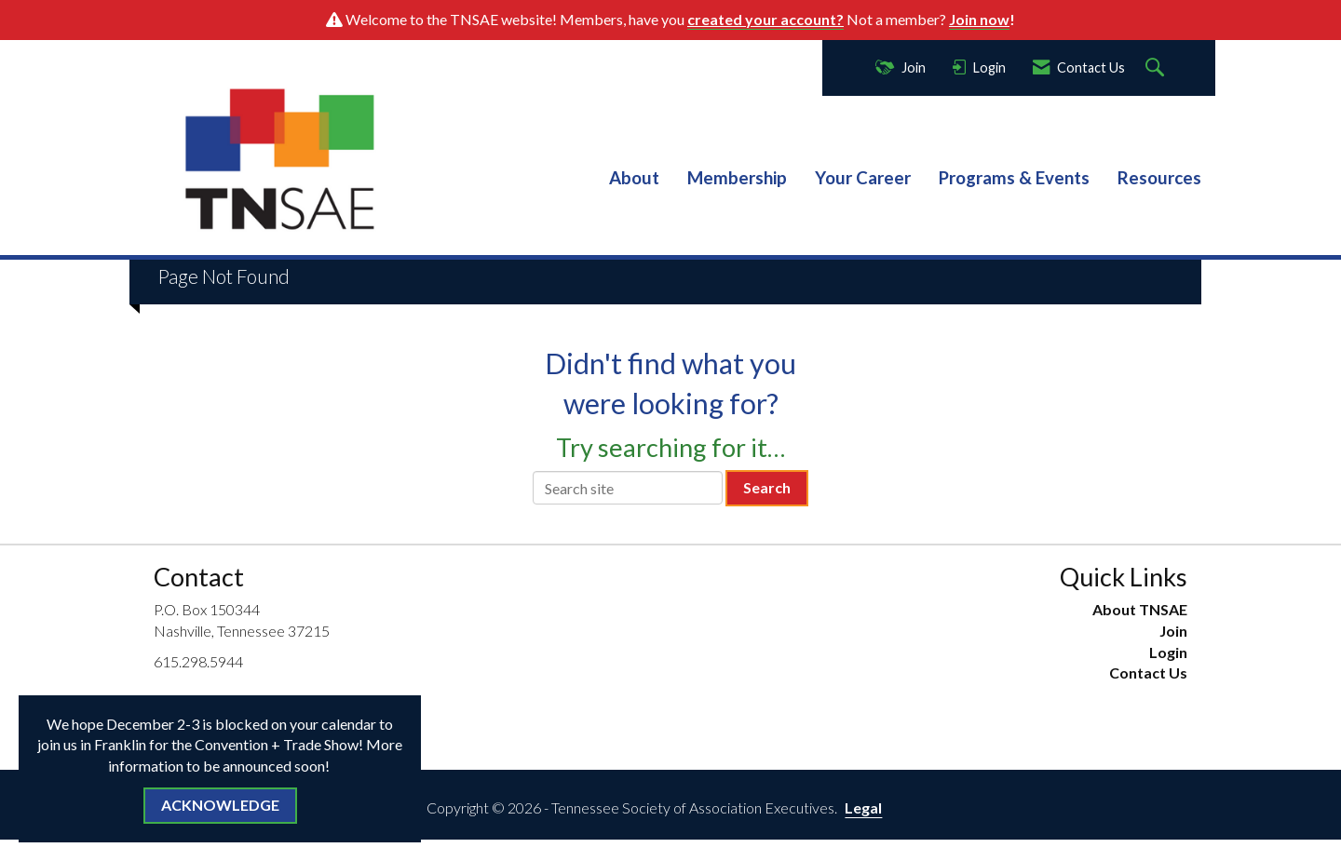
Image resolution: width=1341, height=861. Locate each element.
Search (767, 487)
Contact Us (1148, 672)
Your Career (863, 178)
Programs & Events (1014, 178)
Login (1168, 652)
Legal (863, 807)
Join (1173, 630)
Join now (979, 19)
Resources (1159, 178)
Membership (737, 178)
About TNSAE (1139, 609)
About (634, 178)
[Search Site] (1157, 68)
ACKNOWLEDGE (220, 805)
